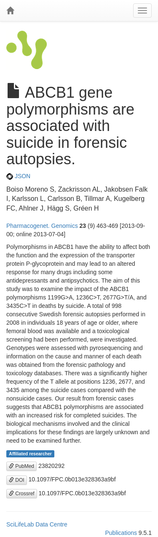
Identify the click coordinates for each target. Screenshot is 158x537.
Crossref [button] (22, 494)
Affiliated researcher (30, 453)
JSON (18, 176)
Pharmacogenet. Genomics (42, 225)
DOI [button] (16, 480)
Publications (121, 532)
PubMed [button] (21, 466)
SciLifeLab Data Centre (36, 524)
